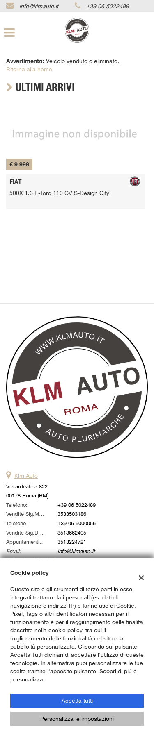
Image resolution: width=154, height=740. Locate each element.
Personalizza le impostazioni (77, 718)
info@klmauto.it (38, 6)
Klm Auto (26, 475)
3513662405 (71, 532)
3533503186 (71, 514)
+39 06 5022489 (107, 6)
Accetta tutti (77, 700)
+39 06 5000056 (76, 523)
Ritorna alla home (29, 69)
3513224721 (71, 541)
